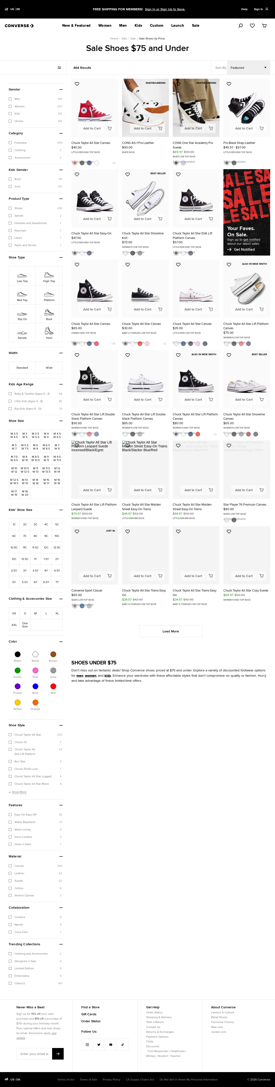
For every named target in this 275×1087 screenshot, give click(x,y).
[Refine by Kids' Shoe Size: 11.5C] (35, 547)
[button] (36, 89)
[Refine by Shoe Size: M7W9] (57, 447)
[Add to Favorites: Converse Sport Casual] (76, 531)
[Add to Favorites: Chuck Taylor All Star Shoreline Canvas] (228, 355)
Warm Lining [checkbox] (22, 829)
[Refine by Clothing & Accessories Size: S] (25, 613)
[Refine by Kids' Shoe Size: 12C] (46, 547)
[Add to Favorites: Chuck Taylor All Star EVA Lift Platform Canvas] (178, 174)
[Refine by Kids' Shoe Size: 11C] (25, 547)
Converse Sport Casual (86, 590)
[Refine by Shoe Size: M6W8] (35, 447)
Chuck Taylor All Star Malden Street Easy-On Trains (141, 506)
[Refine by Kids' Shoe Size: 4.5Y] (57, 570)
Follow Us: (89, 1031)
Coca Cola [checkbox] (21, 932)
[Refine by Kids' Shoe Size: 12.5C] (57, 547)
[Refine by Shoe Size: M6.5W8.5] (46, 447)
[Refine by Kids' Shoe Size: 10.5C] (14, 547)
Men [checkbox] (17, 99)
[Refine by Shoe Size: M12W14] (57, 470)
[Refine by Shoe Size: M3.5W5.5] (35, 435)
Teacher (175, 1056)
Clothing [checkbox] (20, 150)
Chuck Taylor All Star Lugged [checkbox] (33, 776)
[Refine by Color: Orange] (35, 702)
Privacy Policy (111, 1079)
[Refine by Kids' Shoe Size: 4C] (46, 524)
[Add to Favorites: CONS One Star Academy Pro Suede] (178, 84)
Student (163, 1056)
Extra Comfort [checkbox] (23, 837)
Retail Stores (219, 1017)
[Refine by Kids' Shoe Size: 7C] (25, 535)
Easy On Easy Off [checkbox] (25, 814)
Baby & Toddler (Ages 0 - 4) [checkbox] (32, 394)
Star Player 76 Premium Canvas (244, 504)
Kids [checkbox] (17, 113)
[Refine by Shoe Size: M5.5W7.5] (25, 447)
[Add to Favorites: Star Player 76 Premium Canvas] (228, 445)
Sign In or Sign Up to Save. (165, 9)
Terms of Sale (88, 1079)
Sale (124, 38)
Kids (138, 25)
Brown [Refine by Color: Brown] (53, 660)
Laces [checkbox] (18, 238)
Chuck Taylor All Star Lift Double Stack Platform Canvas (93, 416)
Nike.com (217, 1027)
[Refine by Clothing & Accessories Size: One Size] (25, 624)
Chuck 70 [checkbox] (20, 742)
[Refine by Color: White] (35, 654)
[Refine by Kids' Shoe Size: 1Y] (35, 559)
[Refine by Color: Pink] (35, 670)
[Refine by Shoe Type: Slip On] (22, 313)
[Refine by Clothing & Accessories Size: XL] (57, 613)
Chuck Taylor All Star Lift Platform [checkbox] (24, 751)
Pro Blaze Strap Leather (239, 143)
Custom (157, 25)
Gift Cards (88, 1014)
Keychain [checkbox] (20, 230)
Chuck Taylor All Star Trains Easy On (144, 592)
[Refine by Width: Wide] (49, 367)
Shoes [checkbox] (18, 208)
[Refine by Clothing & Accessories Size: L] (46, 613)
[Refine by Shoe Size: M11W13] (35, 470)
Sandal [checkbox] (18, 215)
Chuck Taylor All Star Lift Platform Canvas (246, 326)
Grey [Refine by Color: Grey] (53, 677)
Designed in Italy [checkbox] (25, 961)
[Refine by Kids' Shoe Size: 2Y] (57, 559)
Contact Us (153, 1027)
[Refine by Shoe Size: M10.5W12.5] (25, 470)
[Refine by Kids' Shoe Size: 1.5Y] (46, 559)
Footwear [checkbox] (20, 143)
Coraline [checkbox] (19, 917)
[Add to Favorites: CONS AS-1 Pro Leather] (127, 84)
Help (244, 9)
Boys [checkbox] (17, 179)
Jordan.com (218, 1032)
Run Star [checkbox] (19, 761)
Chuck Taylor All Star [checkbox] (27, 735)
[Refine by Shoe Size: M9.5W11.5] (57, 458)
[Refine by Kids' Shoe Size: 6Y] (35, 582)
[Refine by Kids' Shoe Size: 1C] (14, 524)
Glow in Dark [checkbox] (22, 844)
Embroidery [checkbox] (21, 976)
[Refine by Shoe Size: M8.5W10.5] (35, 458)
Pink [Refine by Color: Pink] (35, 677)
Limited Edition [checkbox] (24, 968)
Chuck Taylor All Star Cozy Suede (245, 590)
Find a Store (90, 1007)
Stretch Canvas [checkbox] (24, 895)
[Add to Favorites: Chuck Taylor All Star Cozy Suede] (228, 531)
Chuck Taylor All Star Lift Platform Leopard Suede (94, 506)
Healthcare (178, 1051)
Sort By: (221, 68)
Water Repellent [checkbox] (24, 822)
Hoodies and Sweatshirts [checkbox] (30, 223)
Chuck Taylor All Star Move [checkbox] (31, 784)
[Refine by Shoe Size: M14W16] (35, 481)
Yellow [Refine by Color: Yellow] (17, 709)
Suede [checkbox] (18, 881)
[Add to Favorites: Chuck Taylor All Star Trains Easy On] (127, 531)
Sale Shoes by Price (152, 38)
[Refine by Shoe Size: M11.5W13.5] (46, 470)
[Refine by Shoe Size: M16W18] (57, 481)
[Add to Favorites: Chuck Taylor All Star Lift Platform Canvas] (228, 264)
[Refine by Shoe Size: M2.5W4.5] (14, 435)
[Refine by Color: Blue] (35, 686)
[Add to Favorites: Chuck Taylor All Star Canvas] (76, 84)
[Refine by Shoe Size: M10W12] (14, 470)
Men (123, 25)
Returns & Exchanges (160, 1032)
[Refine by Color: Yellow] (18, 702)
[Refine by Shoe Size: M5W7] (14, 447)
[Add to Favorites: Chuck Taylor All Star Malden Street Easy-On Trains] (127, 445)
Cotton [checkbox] (18, 888)
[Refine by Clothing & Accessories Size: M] (35, 613)
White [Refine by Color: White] (35, 660)
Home (114, 38)
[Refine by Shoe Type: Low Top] (22, 275)
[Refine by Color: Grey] (53, 670)
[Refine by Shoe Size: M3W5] (25, 435)
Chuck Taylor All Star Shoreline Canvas (244, 416)
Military (151, 1056)
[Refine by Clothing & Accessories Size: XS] (14, 613)
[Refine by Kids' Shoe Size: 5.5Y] (25, 582)
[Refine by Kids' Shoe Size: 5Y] (14, 582)
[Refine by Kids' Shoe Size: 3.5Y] (35, 570)
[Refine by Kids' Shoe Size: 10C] (57, 535)
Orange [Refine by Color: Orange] (35, 709)
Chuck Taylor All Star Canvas (90, 143)
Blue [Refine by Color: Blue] (35, 693)
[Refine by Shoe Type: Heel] (49, 332)
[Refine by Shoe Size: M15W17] (46, 481)
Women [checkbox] (19, 106)
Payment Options (157, 1037)
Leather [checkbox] (19, 873)
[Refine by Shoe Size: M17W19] (14, 493)
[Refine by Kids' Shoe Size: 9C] (46, 535)
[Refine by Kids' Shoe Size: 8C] (35, 535)
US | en (15, 1079)
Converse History (222, 1022)
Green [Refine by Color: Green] (18, 677)
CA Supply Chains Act (140, 1079)
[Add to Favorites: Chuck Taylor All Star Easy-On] (76, 174)
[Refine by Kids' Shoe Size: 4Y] (46, 570)
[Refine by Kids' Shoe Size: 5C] (57, 524)
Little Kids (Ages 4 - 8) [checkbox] (28, 401)
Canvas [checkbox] (19, 866)
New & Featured (76, 25)
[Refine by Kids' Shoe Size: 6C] (14, 535)
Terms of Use (65, 1079)
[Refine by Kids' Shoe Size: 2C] (25, 524)
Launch (177, 25)
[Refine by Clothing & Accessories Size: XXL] (14, 624)
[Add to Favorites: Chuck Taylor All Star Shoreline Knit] (127, 174)
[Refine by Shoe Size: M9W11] (46, 458)
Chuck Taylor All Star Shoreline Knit (143, 235)
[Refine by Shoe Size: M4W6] (46, 435)
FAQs (149, 1041)
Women (105, 25)
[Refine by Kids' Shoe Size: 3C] (35, 524)
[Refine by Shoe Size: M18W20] (25, 493)
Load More (171, 631)
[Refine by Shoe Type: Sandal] (22, 332)
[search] (235, 26)
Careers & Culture (222, 1012)
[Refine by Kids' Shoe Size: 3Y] (25, 570)
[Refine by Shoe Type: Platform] (49, 294)
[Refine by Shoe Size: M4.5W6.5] (57, 435)
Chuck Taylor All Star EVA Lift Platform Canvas (192, 235)
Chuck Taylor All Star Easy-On (91, 233)
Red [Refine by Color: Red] (53, 693)
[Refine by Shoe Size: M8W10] (25, 458)
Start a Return (155, 1022)
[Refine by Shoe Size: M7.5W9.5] (14, 458)
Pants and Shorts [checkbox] (25, 245)
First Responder (158, 1051)
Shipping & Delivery (159, 1017)
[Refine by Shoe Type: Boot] (49, 313)
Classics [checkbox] (19, 983)
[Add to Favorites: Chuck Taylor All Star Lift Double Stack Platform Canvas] (76, 355)
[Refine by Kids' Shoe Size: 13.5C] (25, 559)
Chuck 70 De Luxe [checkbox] (26, 769)
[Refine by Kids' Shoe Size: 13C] (14, 559)
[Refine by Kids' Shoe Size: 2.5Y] (14, 570)
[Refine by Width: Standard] (22, 367)
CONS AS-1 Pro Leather (138, 143)
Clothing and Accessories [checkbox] (31, 954)
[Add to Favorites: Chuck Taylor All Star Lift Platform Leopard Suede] (76, 445)
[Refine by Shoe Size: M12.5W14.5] (14, 481)
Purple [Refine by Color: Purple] (17, 693)
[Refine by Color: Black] (18, 654)
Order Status (91, 1021)
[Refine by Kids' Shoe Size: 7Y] (57, 582)
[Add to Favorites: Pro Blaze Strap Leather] (228, 84)
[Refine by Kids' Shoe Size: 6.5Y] (46, 582)
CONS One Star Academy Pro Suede (193, 145)
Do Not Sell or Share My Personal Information (189, 1079)
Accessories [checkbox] (22, 157)
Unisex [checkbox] (18, 121)
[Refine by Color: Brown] (53, 654)
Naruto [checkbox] (18, 924)
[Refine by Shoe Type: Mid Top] (22, 294)
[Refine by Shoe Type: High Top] (49, 275)
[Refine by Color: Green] (18, 670)
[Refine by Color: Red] (53, 686)
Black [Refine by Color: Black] (17, 660)
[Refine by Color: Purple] (18, 686)
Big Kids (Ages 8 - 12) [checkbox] (27, 408)
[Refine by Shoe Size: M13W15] (25, 481)
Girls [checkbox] (17, 186)
